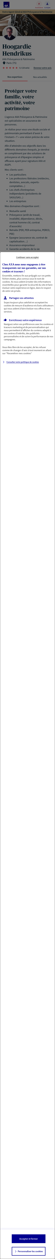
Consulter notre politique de (22, 362)
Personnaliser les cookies (30, 1251)
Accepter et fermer (28, 1238)
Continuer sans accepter (27, 257)
